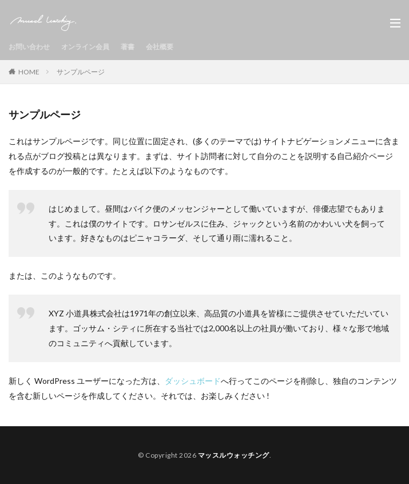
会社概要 (159, 46)
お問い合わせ (29, 46)
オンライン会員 (85, 46)
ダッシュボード (193, 381)
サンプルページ (81, 72)
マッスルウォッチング (233, 455)
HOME (28, 72)
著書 (127, 46)
